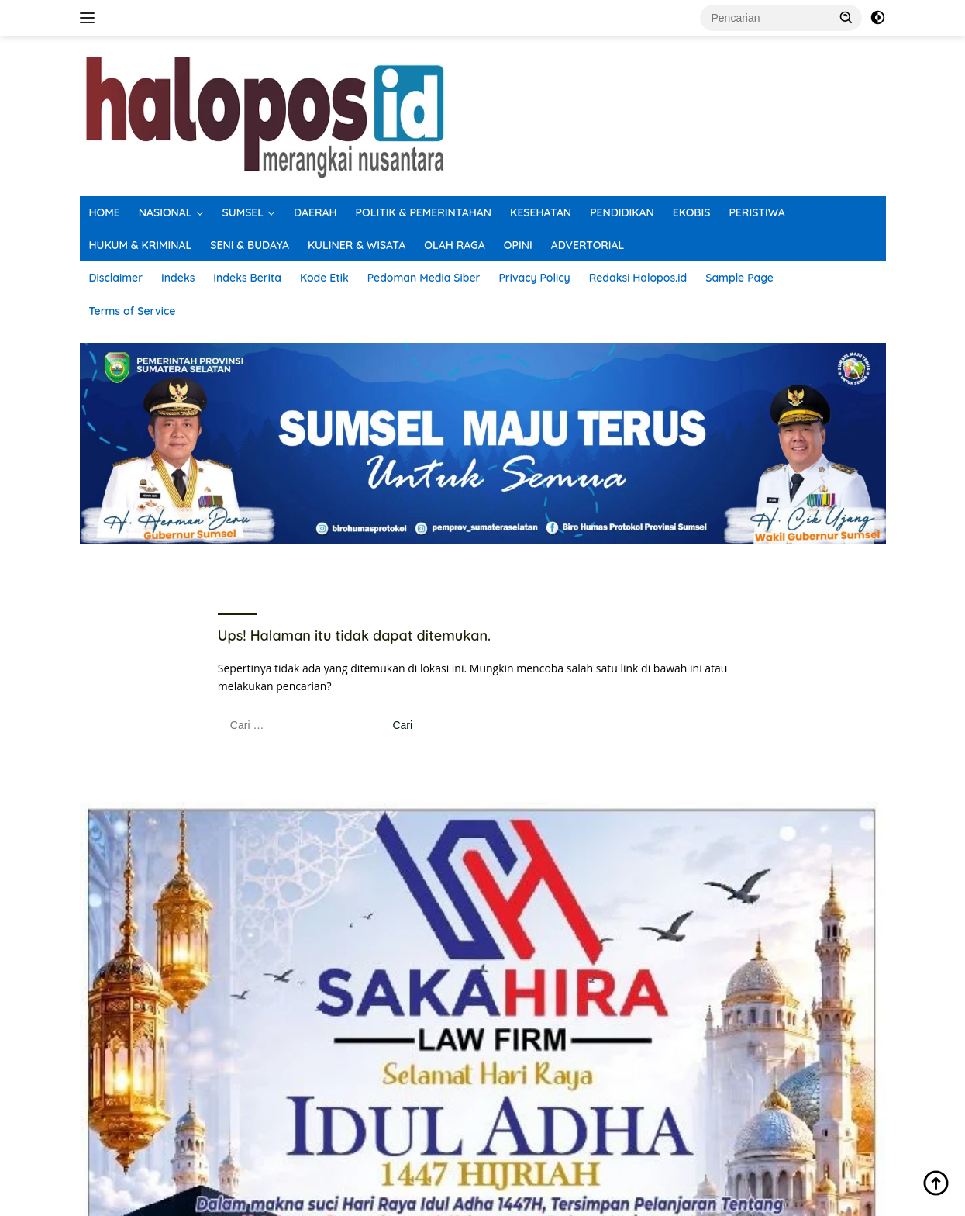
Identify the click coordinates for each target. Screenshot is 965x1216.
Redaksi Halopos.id (638, 278)
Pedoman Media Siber (424, 278)
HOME (104, 212)
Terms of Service (132, 311)
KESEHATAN (540, 212)
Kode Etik (324, 278)
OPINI (518, 245)
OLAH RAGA (454, 245)
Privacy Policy (534, 278)
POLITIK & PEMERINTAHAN (424, 212)
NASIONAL (165, 212)
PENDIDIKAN (622, 212)
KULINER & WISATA (356, 245)
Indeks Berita (247, 278)
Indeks (178, 278)
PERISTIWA (756, 212)
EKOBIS (692, 212)
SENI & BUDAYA (249, 245)
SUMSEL (243, 212)
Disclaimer (116, 278)
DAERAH (315, 212)
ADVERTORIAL (588, 245)
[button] (846, 17)
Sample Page (739, 278)
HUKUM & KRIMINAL (140, 245)
